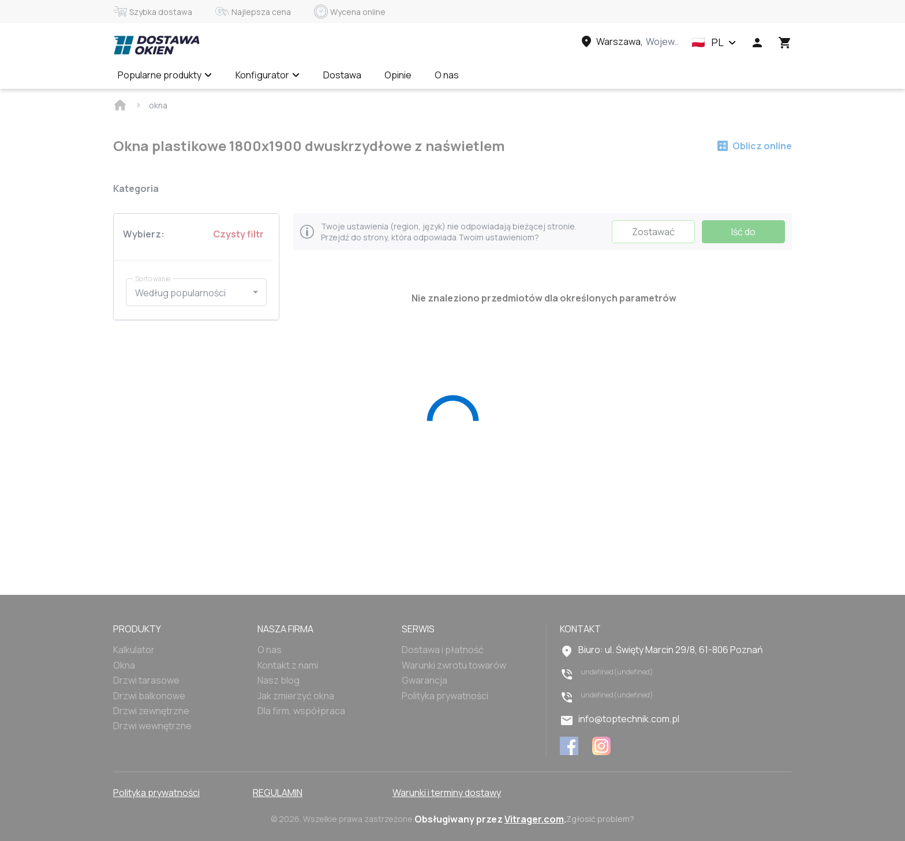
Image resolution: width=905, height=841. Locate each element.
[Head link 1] (156, 44)
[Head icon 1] (757, 43)
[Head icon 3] (785, 43)
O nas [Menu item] (447, 75)
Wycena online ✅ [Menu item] (519, 75)
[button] (713, 43)
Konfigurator (267, 75)
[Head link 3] (628, 41)
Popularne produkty (165, 75)
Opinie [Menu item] (398, 75)
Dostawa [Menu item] (342, 75)
